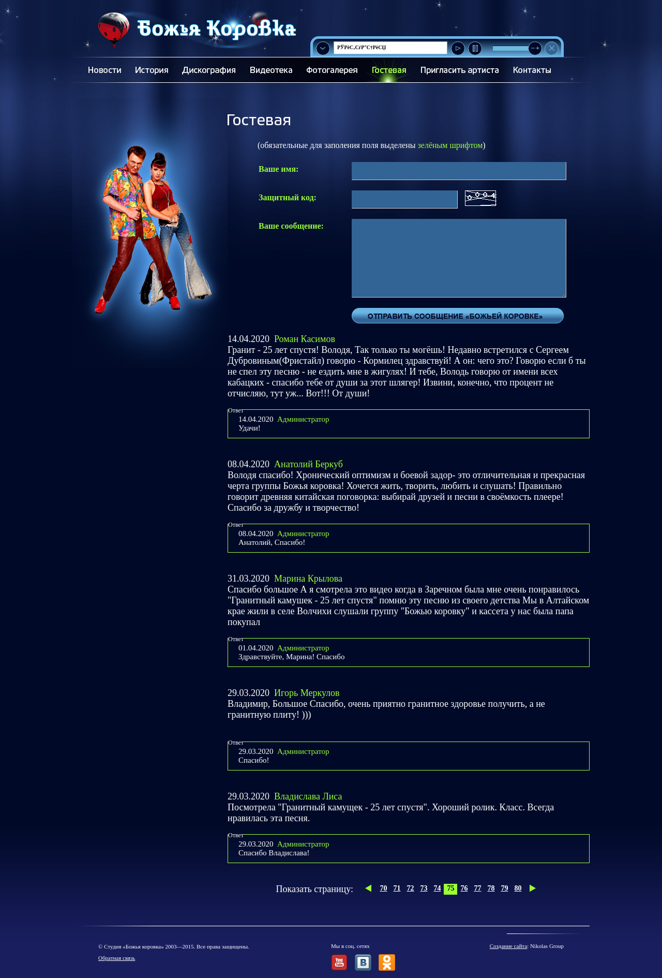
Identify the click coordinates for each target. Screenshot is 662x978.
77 (477, 888)
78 (490, 888)
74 (437, 888)
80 (517, 888)
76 (464, 888)
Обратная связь (116, 958)
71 (396, 888)
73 (423, 888)
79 (504, 888)
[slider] (535, 48)
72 (410, 888)
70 (383, 888)
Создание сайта (508, 946)
